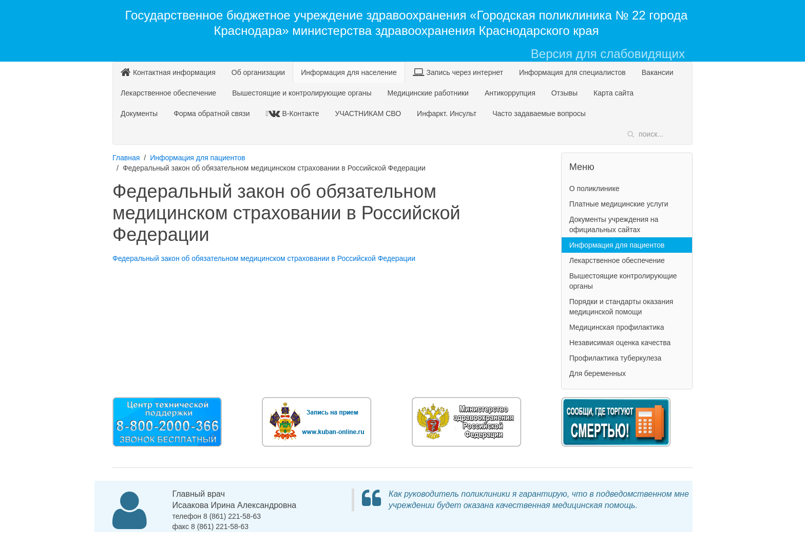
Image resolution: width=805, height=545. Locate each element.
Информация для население (349, 72)
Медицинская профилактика (616, 327)
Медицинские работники (427, 93)
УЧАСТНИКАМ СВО (368, 113)
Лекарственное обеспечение (168, 93)
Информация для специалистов (572, 72)
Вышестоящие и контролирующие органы (301, 93)
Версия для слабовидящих (608, 54)
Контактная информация (168, 72)
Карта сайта (613, 93)
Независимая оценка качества (620, 343)
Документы (139, 113)
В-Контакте (294, 113)
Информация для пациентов (197, 158)
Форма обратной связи (212, 113)
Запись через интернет (458, 72)
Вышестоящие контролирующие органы (623, 281)
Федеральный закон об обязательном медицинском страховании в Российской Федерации (263, 258)
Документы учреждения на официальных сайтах (614, 224)
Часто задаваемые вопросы (539, 113)
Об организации (258, 72)
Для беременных (597, 373)
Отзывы (564, 93)
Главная (126, 158)
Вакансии (658, 72)
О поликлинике (594, 188)
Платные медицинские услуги (618, 204)
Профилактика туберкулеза (615, 358)
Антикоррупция (510, 93)
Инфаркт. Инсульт (446, 113)
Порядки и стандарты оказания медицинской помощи (621, 306)
